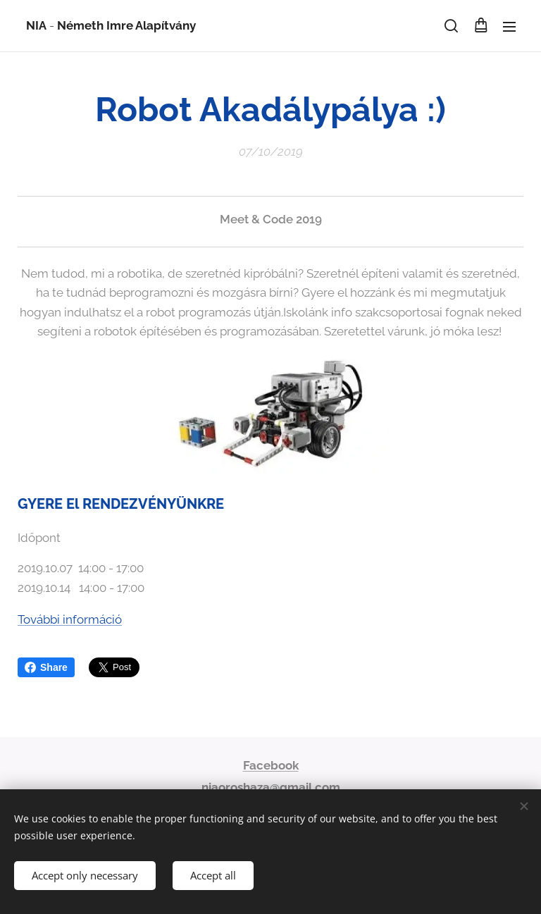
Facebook (271, 765)
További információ (70, 619)
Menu (509, 26)
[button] (451, 26)
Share (46, 667)
